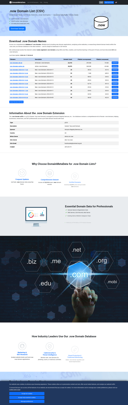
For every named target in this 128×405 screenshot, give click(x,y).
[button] (117, 2)
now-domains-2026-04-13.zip (19, 84)
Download (115, 62)
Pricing (46, 2)
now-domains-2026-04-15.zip (19, 77)
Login (101, 2)
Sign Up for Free (109, 2)
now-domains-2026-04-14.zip (19, 80)
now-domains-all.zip (16, 63)
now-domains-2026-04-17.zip (19, 70)
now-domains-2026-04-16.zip (19, 73)
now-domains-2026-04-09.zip (19, 97)
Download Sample (17, 28)
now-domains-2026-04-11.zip (19, 90)
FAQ (41, 2)
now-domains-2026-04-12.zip (19, 87)
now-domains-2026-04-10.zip (19, 94)
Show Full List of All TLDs (16, 102)
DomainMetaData (17, 2)
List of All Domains (33, 2)
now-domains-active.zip (17, 66)
